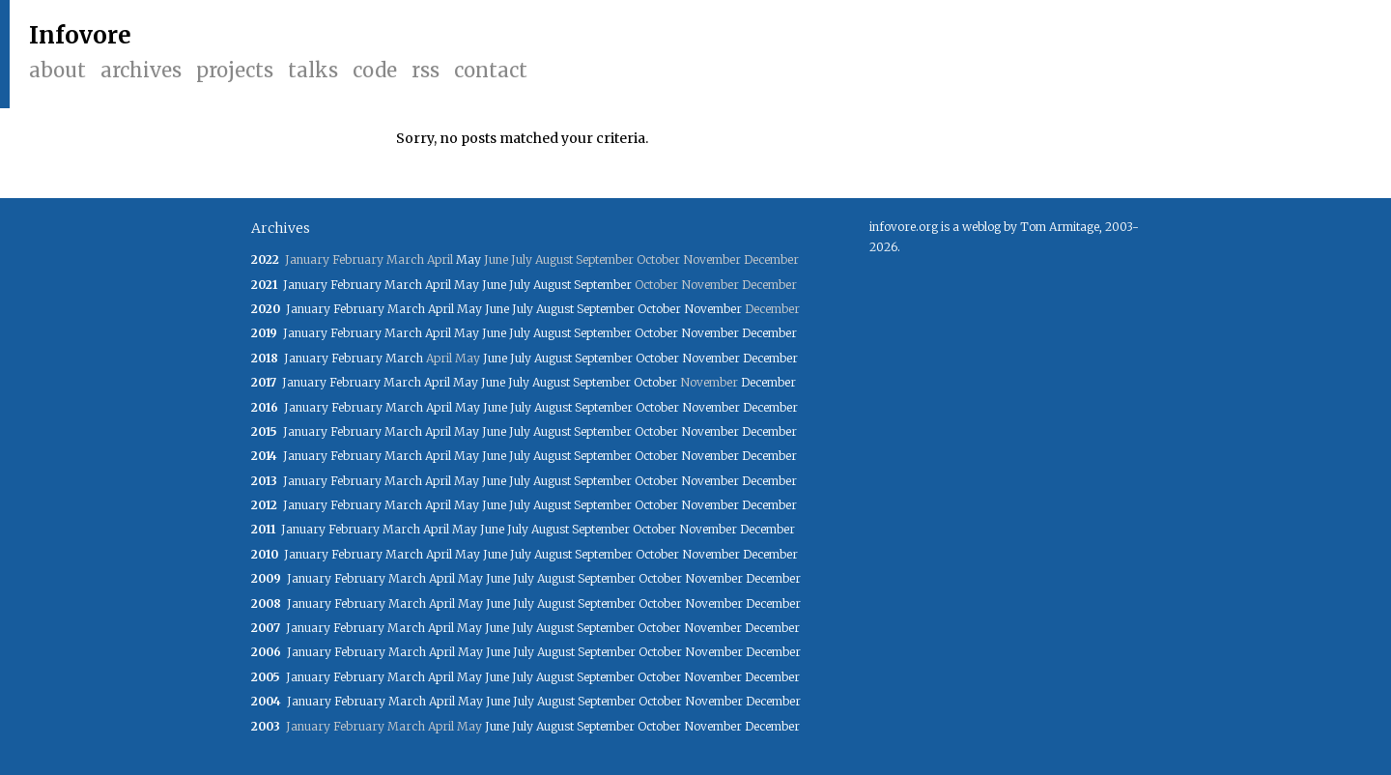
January (305, 284)
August (552, 284)
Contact (490, 70)
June (494, 284)
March (403, 284)
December (769, 333)
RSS (426, 70)
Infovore (80, 35)
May (468, 259)
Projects (234, 70)
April (438, 284)
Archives (141, 70)
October (659, 308)
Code (375, 70)
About (57, 70)
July (519, 284)
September (603, 284)
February (356, 284)
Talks (313, 70)
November (713, 308)
